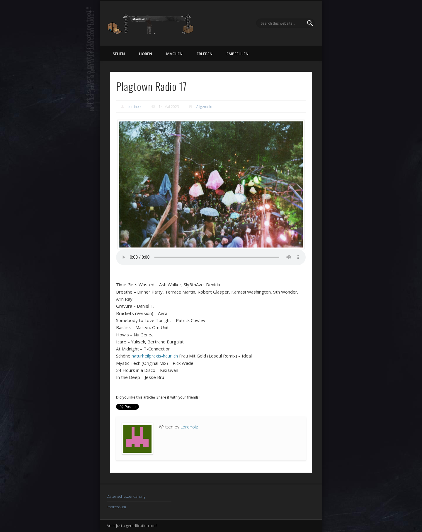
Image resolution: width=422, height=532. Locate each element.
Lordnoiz (134, 106)
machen (174, 53)
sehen (119, 53)
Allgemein (204, 106)
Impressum (116, 506)
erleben (204, 53)
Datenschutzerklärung (126, 496)
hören (145, 53)
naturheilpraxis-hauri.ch (155, 356)
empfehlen (238, 53)
